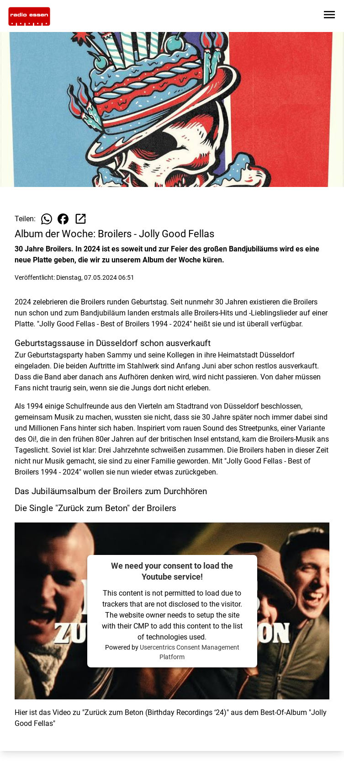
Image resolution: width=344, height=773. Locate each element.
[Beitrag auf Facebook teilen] (63, 218)
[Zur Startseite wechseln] (29, 16)
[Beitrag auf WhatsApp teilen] (46, 218)
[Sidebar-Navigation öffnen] (329, 16)
